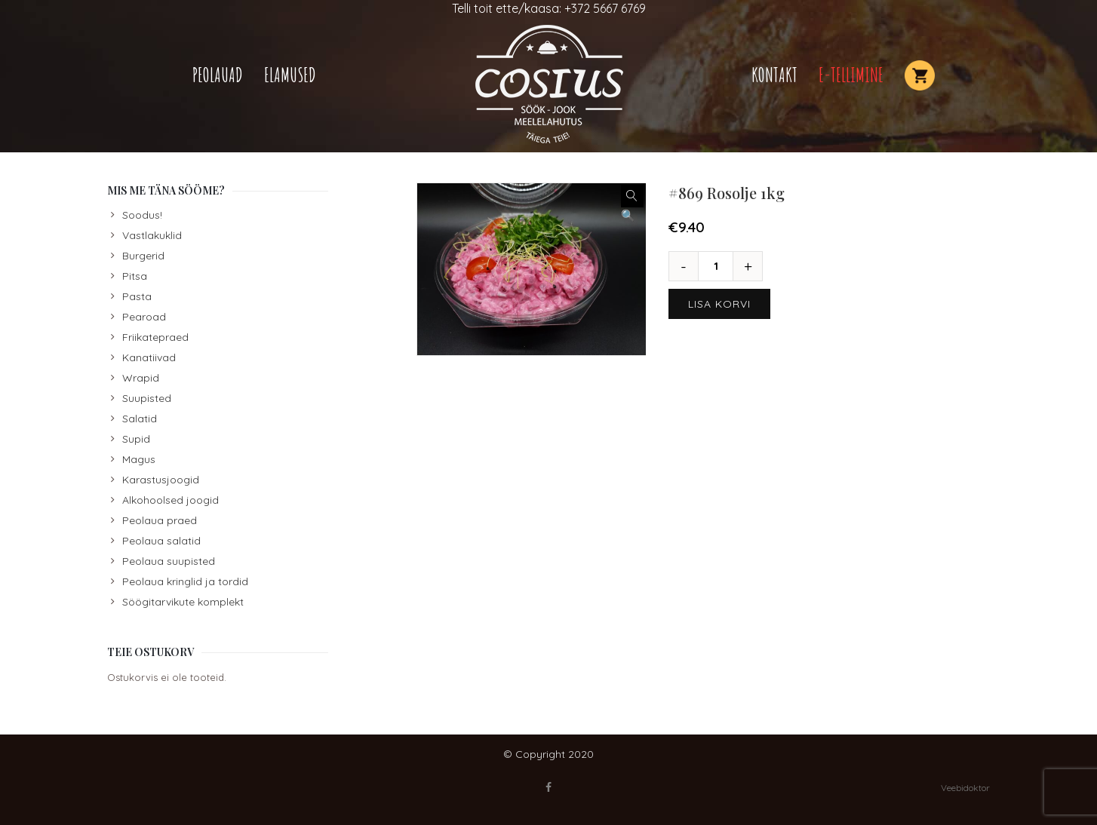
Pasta (137, 296)
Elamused (290, 75)
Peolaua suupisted (168, 561)
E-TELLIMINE (851, 75)
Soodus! (142, 215)
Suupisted (146, 398)
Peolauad (217, 75)
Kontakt (774, 75)
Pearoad (144, 317)
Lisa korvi (719, 304)
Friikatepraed (155, 337)
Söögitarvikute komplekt (183, 602)
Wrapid (140, 378)
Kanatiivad (149, 357)
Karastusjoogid (160, 479)
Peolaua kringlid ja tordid (185, 581)
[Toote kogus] (721, 266)
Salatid (139, 418)
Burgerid (143, 255)
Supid (136, 439)
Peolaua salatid (161, 540)
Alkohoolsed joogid (170, 500)
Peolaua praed (159, 520)
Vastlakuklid (152, 235)
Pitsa (134, 276)
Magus (138, 459)
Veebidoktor (965, 787)
